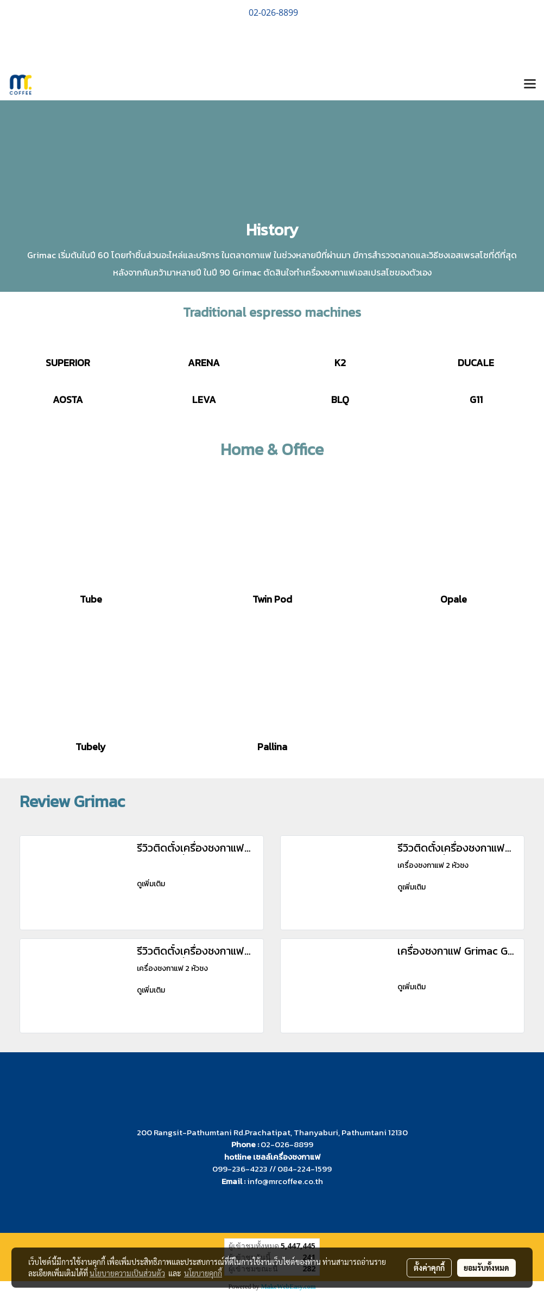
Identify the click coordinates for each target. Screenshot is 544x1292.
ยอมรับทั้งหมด (486, 1267)
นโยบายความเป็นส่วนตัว (127, 1273)
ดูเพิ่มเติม (152, 884)
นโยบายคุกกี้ (203, 1273)
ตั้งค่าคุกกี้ (429, 1267)
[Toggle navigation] (530, 85)
